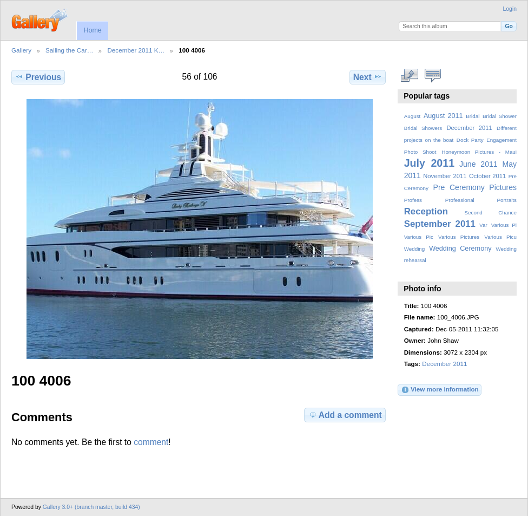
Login (510, 9)
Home (92, 30)
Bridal (472, 116)
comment (151, 442)
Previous (38, 77)
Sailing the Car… (69, 50)
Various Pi (504, 225)
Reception (426, 211)
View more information (440, 390)
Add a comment (345, 415)
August (412, 116)
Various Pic (418, 237)
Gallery (21, 50)
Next (367, 77)
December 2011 (469, 128)
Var (483, 225)
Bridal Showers (423, 128)
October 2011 (487, 176)
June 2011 (478, 164)
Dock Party (470, 140)
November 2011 (444, 176)
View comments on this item (433, 75)
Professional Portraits (481, 200)
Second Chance (491, 212)
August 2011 (443, 116)
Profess (413, 200)
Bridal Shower (500, 116)
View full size (409, 75)
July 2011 (429, 163)
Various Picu (500, 237)
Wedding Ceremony (460, 248)
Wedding (414, 249)
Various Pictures (458, 237)
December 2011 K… (135, 50)
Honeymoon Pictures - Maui (479, 152)
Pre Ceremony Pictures (475, 187)
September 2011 (440, 224)
